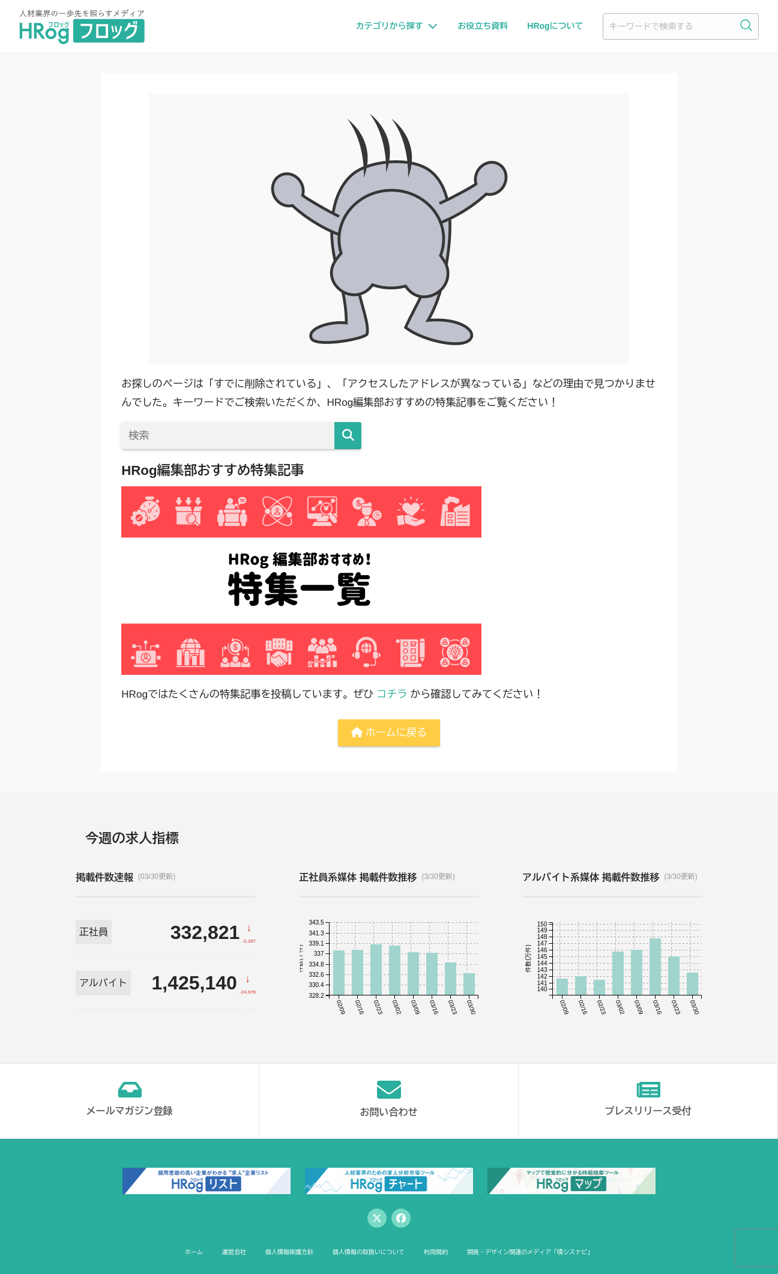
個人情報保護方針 (289, 1252)
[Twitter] (377, 1218)
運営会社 (234, 1252)
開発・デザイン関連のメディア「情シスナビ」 (530, 1252)
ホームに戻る (389, 732)
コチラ (391, 694)
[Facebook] (401, 1218)
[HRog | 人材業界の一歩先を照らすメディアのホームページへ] (82, 26)
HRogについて (555, 26)
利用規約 (436, 1252)
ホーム (194, 1252)
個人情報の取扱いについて (369, 1252)
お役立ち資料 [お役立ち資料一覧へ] (482, 26)
